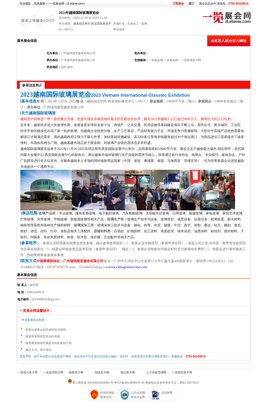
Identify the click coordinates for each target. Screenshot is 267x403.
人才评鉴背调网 (156, 372)
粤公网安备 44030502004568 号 (92, 382)
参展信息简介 (32, 85)
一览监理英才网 (53, 372)
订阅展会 (178, 3)
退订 (191, 3)
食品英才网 (127, 372)
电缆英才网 (102, 372)
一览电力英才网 (27, 372)
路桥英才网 (76, 372)
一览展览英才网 (182, 372)
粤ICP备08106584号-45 (129, 382)
